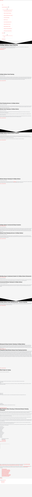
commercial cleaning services (26, 466)
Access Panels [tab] (1, 428)
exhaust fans (14, 181)
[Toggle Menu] (7, 9)
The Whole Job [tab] (1, 426)
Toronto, (25, 464)
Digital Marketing (3, 481)
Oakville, (29, 464)
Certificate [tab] (1, 430)
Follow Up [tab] (1, 436)
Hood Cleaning (1, 49)
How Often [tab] (1, 429)
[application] (8, 7)
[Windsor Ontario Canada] (5, 446)
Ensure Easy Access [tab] (2, 427)
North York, (27, 464)
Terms (3, 482)
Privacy (2, 482)
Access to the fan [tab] (2, 433)
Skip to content (1, 0)
